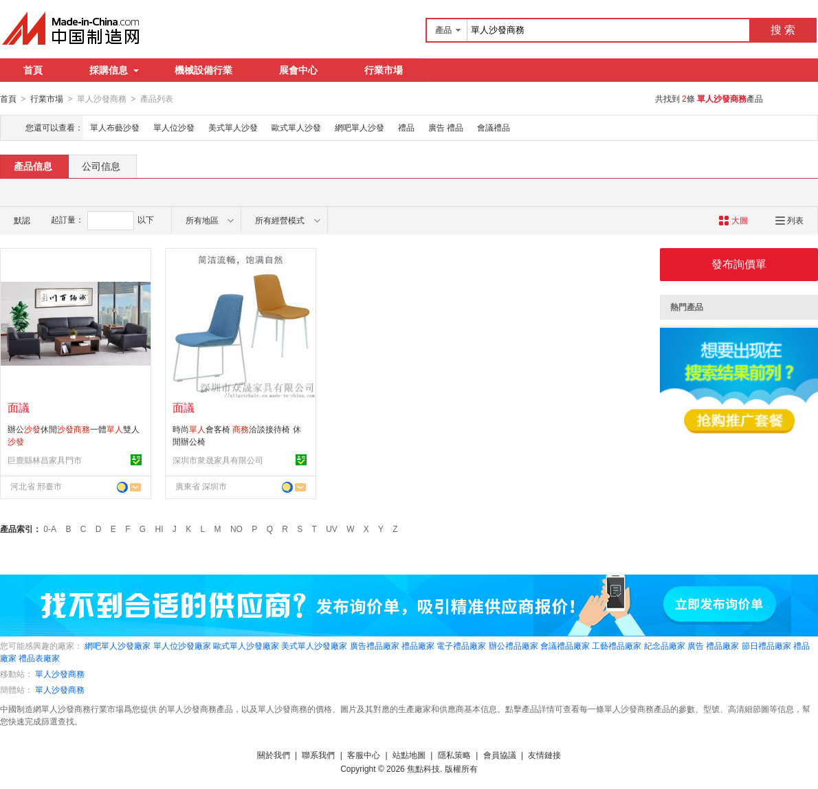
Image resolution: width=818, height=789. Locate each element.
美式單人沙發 (233, 127)
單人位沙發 (174, 127)
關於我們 (273, 754)
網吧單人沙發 (359, 127)
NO (236, 528)
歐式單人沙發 (296, 127)
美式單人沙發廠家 (314, 645)
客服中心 (363, 754)
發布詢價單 (738, 263)
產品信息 (33, 165)
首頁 (33, 70)
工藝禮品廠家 (616, 645)
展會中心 (298, 70)
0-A (49, 528)
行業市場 (383, 70)
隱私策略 (454, 754)
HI (159, 528)
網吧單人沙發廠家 (118, 645)
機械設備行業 (203, 70)
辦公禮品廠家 (513, 645)
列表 (789, 220)
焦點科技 (423, 768)
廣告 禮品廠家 (713, 645)
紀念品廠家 (664, 645)
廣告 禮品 (445, 127)
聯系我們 (318, 754)
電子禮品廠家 (461, 645)
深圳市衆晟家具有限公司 (218, 460)
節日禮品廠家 (766, 645)
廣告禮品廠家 (374, 645)
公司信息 (101, 165)
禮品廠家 (417, 645)
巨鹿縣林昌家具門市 (45, 460)
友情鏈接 (544, 754)
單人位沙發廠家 (182, 645)
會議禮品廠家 (565, 645)
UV (332, 528)
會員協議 (499, 754)
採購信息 (114, 70)
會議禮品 (493, 127)
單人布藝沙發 (115, 127)
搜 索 (783, 30)
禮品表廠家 (39, 658)
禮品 (406, 127)
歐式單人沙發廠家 (246, 645)
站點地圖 (409, 754)
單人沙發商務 (60, 673)
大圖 (733, 220)
